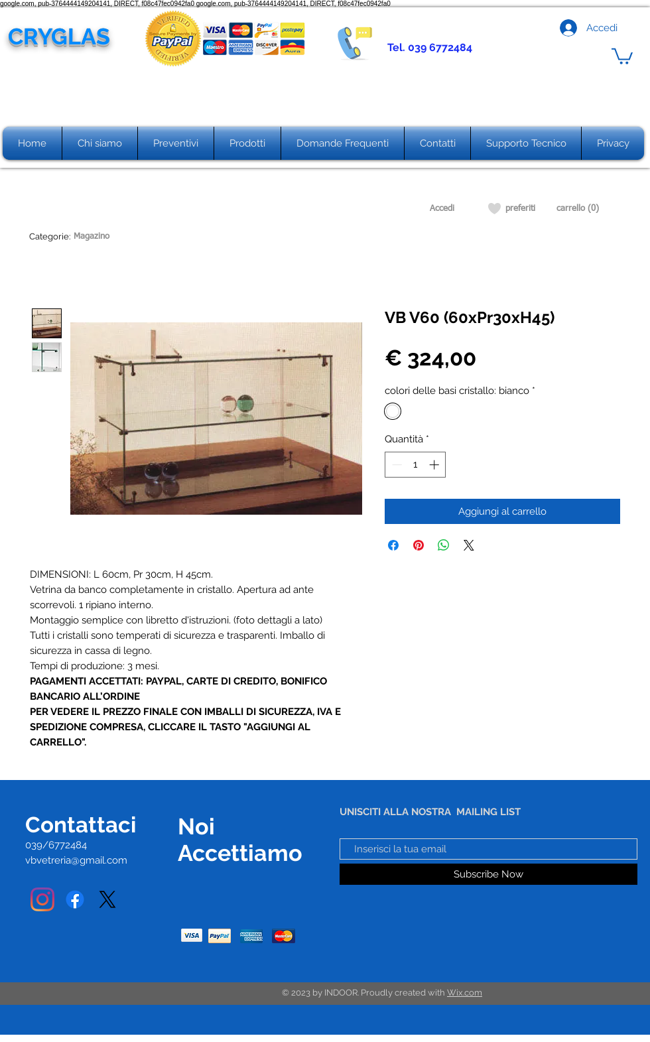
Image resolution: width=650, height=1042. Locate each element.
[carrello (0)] (577, 209)
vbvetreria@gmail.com (76, 860)
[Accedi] (442, 209)
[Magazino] (91, 237)
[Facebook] (75, 899)
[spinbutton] (415, 464)
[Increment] (435, 464)
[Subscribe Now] (488, 874)
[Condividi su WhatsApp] (444, 545)
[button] (622, 55)
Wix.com (464, 993)
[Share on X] (469, 545)
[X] (107, 899)
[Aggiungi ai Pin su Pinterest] (418, 545)
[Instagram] (42, 899)
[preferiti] (520, 209)
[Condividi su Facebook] (393, 545)
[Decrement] (396, 464)
